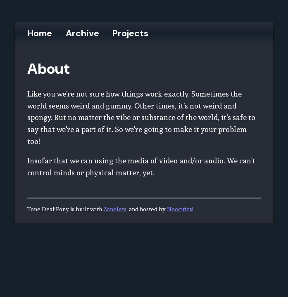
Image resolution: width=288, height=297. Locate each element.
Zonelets (114, 209)
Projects (130, 33)
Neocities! (180, 209)
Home (39, 33)
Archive (82, 33)
